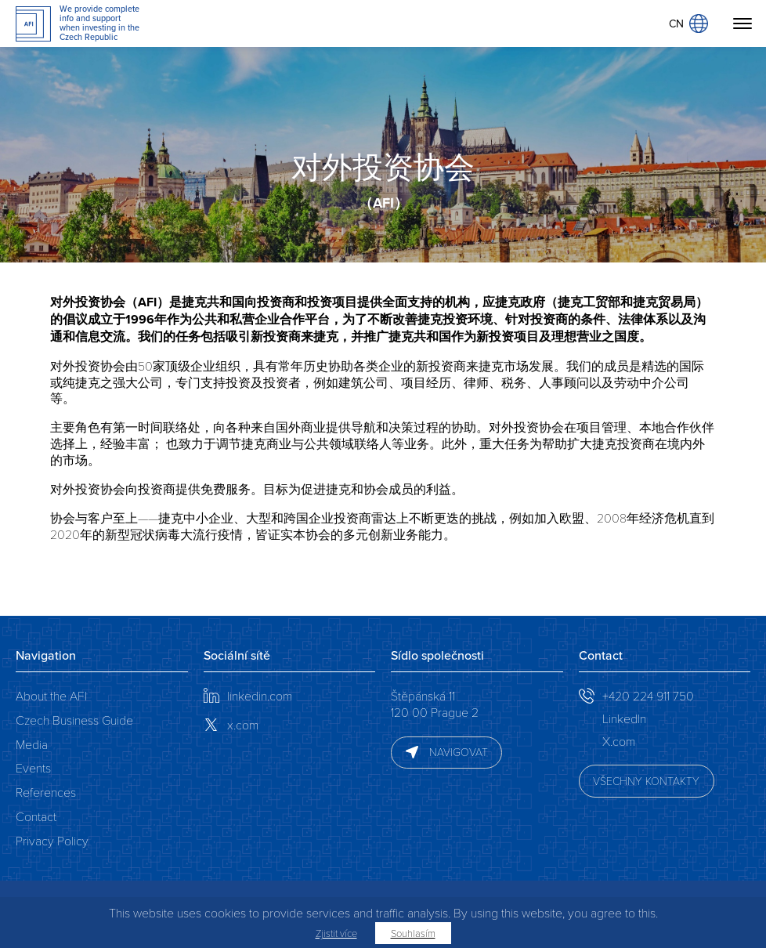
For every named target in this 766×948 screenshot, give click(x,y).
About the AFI (51, 695)
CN (688, 23)
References (46, 791)
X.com (618, 741)
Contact (36, 816)
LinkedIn (624, 718)
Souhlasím (413, 933)
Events (33, 767)
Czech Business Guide (74, 719)
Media (32, 744)
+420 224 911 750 (648, 695)
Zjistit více (336, 933)
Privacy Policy (52, 840)
